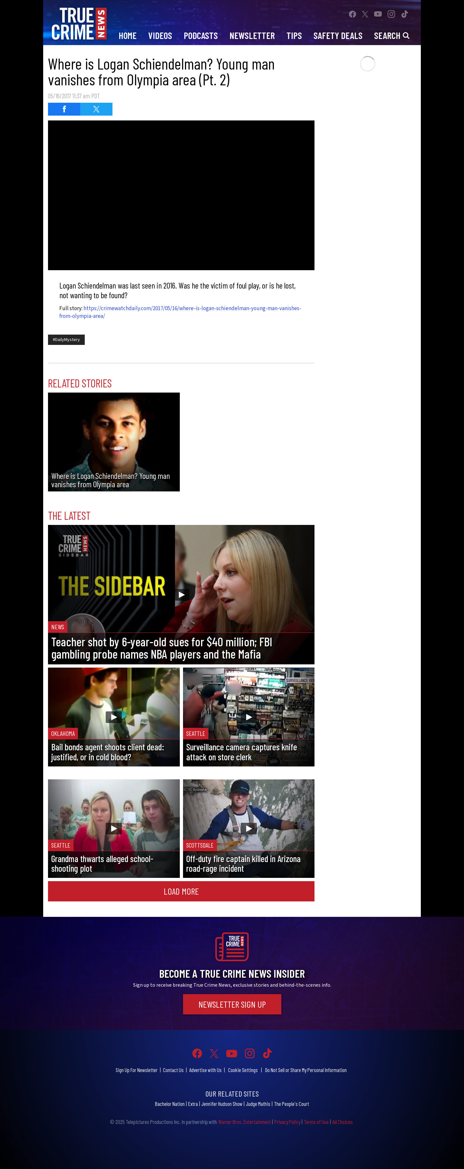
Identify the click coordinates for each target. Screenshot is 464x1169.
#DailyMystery (66, 340)
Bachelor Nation (170, 1103)
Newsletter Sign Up (232, 1004)
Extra (193, 1103)
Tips (294, 35)
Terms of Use (316, 1121)
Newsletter (252, 35)
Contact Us (173, 1070)
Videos (160, 35)
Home (128, 35)
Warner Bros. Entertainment (244, 1121)
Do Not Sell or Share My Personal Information (306, 1070)
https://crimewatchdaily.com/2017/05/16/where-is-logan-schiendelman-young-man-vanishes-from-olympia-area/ (180, 312)
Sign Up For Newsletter (137, 1070)
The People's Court (291, 1103)
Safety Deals (338, 35)
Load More (181, 891)
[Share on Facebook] (64, 109)
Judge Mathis (258, 1103)
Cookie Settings (243, 1070)
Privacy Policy (287, 1121)
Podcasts (201, 35)
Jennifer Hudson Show (221, 1103)
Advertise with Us (205, 1070)
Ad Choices (342, 1121)
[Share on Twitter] (96, 109)
